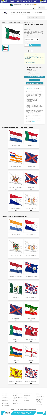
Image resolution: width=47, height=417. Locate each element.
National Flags (15, 12)
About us (15, 400)
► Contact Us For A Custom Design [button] (34, 76)
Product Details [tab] (37, 88)
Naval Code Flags (5, 403)
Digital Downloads (24, 14)
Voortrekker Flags (31, 166)
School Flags (4, 397)
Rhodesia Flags (16, 297)
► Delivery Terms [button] (34, 80)
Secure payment (16, 401)
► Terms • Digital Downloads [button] (34, 83)
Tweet (31, 51)
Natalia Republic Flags (15, 208)
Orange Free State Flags (16, 166)
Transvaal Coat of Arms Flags (16, 255)
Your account (28, 394)
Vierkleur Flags (31, 145)
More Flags (14, 14)
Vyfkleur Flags (16, 360)
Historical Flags (5, 402)
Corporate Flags (25, 12)
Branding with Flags (6, 399)
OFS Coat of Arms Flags (31, 208)
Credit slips (26, 398)
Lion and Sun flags (31, 318)
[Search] (36, 17)
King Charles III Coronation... (31, 381)
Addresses (26, 400)
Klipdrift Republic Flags (31, 339)
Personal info (27, 395)
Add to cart (34, 45)
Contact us (4, 8)
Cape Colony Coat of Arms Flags (15, 187)
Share (28, 51)
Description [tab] (29, 88)
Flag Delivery (16, 395)
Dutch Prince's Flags (16, 234)
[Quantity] (25, 45)
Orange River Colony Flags (31, 276)
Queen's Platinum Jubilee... (31, 297)
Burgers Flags (31, 187)
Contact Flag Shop (17, 403)
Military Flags (5, 400)
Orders (25, 397)
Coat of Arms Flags (37, 12)
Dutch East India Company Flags (16, 276)
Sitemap (15, 405)
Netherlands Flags (16, 145)
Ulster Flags (31, 360)
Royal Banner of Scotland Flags (15, 381)
